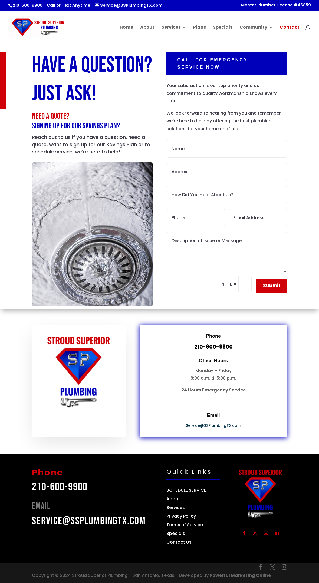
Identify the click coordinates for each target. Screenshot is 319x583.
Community (253, 27)
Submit (272, 285)
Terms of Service (184, 525)
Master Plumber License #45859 (276, 5)
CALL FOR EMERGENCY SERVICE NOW (238, 63)
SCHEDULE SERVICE (186, 490)
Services (171, 27)
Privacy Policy (181, 516)
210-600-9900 (60, 487)
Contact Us (179, 542)
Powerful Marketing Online (240, 575)
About (147, 27)
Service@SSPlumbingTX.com (213, 425)
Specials (222, 27)
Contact (290, 27)
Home (126, 27)
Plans (199, 27)
